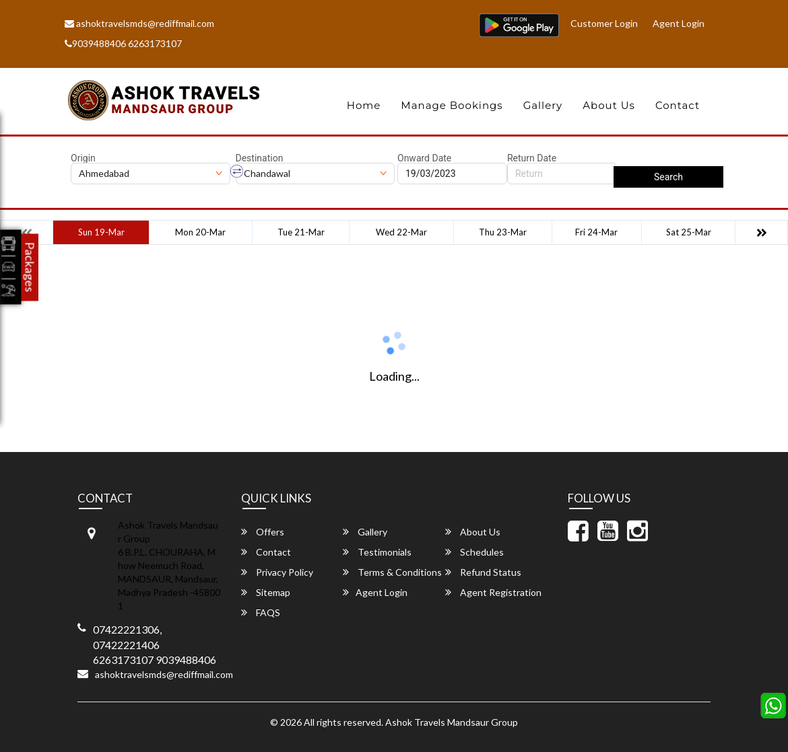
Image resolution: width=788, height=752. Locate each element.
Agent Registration (493, 592)
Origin (83, 158)
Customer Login (604, 23)
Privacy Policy (277, 572)
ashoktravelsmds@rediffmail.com (139, 23)
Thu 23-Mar (503, 232)
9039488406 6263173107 (123, 43)
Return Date (531, 158)
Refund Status (483, 572)
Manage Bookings (451, 105)
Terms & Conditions (392, 572)
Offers (262, 531)
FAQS (260, 612)
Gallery (543, 105)
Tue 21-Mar (301, 232)
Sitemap (265, 592)
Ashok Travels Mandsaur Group (451, 722)
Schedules (474, 552)
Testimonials (377, 552)
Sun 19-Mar (101, 232)
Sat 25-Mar (688, 232)
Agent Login (678, 23)
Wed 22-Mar (401, 232)
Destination (260, 158)
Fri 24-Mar (596, 232)
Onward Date (424, 158)
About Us (609, 105)
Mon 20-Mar (200, 232)
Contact (677, 105)
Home (364, 105)
